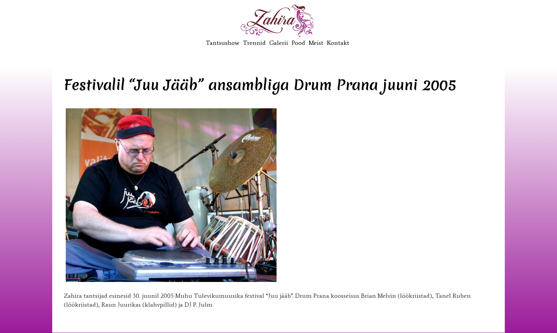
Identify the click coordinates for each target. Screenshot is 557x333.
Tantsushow (222, 42)
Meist (316, 42)
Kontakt (338, 42)
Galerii (278, 42)
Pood (298, 42)
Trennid (254, 42)
